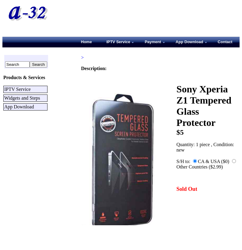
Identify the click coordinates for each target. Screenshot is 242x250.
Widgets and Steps (22, 98)
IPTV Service (17, 89)
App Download (19, 106)
